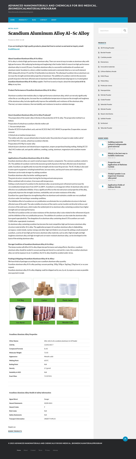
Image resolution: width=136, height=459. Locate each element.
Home (12, 20)
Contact (43, 20)
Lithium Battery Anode (108, 71)
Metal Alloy (13, 28)
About (53, 20)
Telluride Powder (106, 128)
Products (23, 20)
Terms (40, 450)
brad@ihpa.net (14, 49)
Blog (34, 20)
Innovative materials (108, 67)
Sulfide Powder (106, 118)
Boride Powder (106, 52)
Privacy (47, 450)
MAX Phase (105, 76)
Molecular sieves (106, 85)
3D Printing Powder (107, 48)
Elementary (105, 62)
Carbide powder (106, 57)
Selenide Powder (106, 104)
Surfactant (104, 123)
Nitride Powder (106, 95)
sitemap (55, 450)
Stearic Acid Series (107, 114)
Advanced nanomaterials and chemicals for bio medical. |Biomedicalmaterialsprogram (54, 7)
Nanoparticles (105, 90)
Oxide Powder (105, 100)
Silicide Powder (106, 109)
